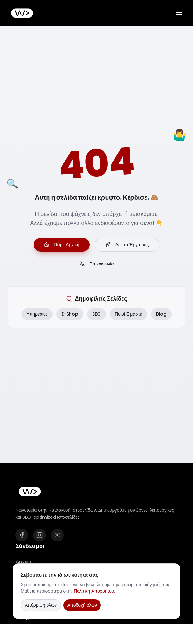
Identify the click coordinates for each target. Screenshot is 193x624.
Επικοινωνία (96, 264)
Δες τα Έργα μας (127, 244)
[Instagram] (39, 535)
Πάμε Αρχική (61, 244)
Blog (161, 314)
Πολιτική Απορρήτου (94, 591)
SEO (96, 314)
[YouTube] (57, 535)
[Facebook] (21, 535)
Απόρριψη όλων (41, 605)
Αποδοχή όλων (82, 605)
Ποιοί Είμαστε (128, 314)
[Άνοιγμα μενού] (179, 12)
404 (96, 163)
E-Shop (70, 314)
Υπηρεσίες (37, 314)
